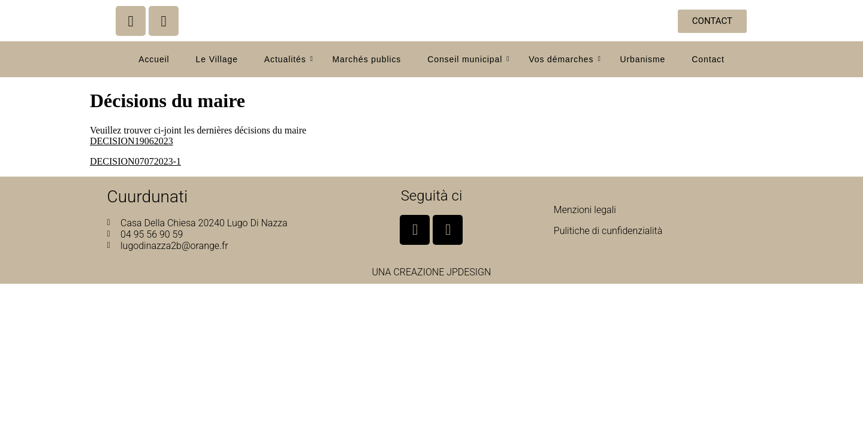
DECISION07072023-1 (135, 161)
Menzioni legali (585, 210)
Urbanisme (642, 59)
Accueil (153, 59)
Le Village (217, 59)
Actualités (288, 59)
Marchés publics (367, 59)
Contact (708, 59)
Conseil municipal (468, 59)
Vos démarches (565, 59)
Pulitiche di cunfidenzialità (608, 230)
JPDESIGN (468, 272)
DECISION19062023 (131, 141)
